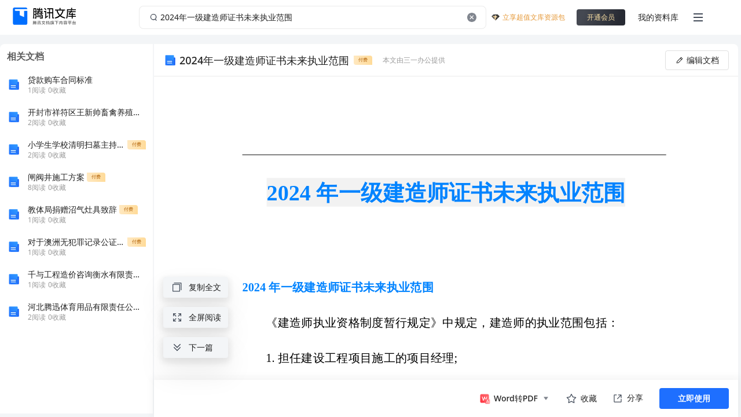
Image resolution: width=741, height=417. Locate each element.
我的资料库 (658, 17)
